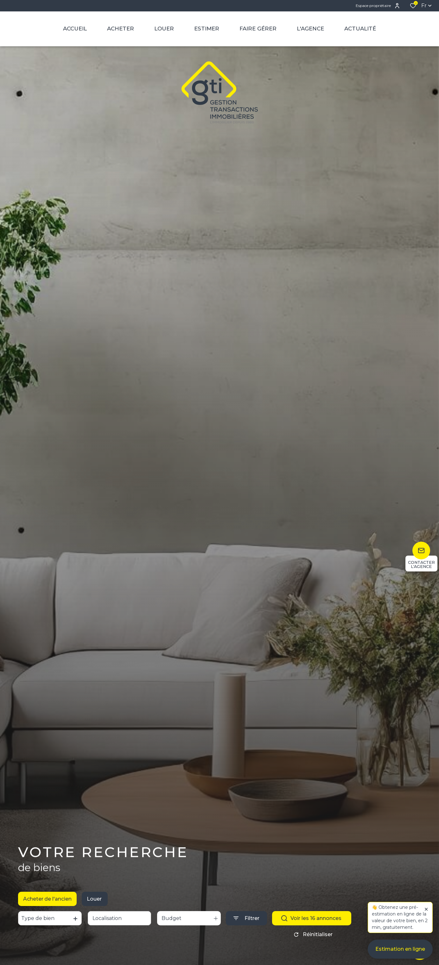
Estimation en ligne (400, 949)
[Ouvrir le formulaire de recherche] (246, 920)
